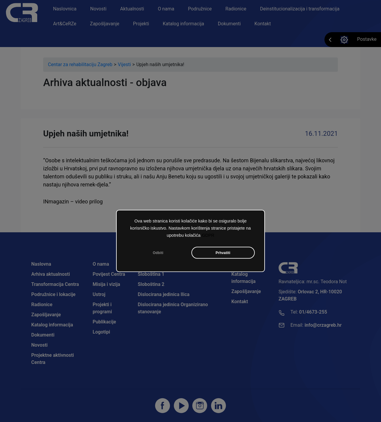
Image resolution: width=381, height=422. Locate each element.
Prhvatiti (223, 254)
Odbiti (158, 254)
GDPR (208, 236)
